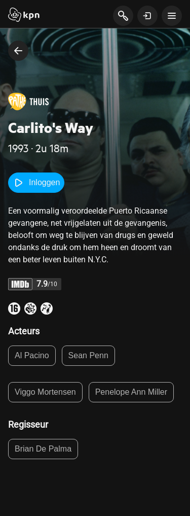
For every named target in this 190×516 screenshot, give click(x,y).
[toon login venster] (147, 16)
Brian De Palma (43, 448)
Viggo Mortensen (45, 392)
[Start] (24, 16)
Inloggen (36, 182)
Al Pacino (32, 355)
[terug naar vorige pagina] (18, 51)
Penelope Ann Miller (131, 392)
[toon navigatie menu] (172, 16)
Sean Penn (88, 355)
